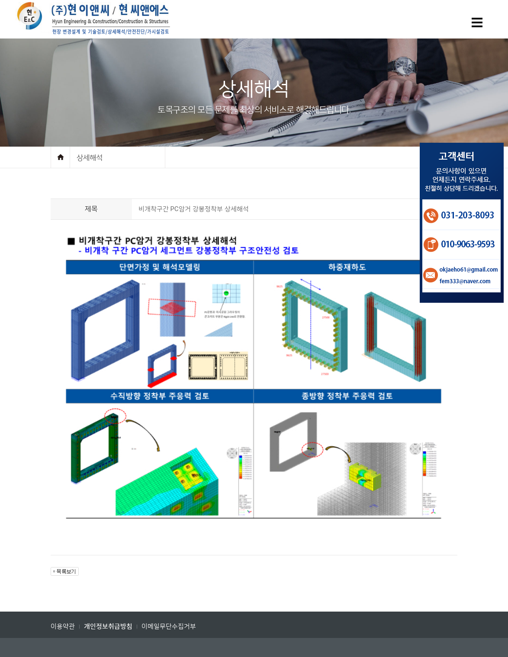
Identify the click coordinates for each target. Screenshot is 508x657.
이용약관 (63, 626)
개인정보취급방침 (108, 626)
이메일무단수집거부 (168, 626)
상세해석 (90, 157)
